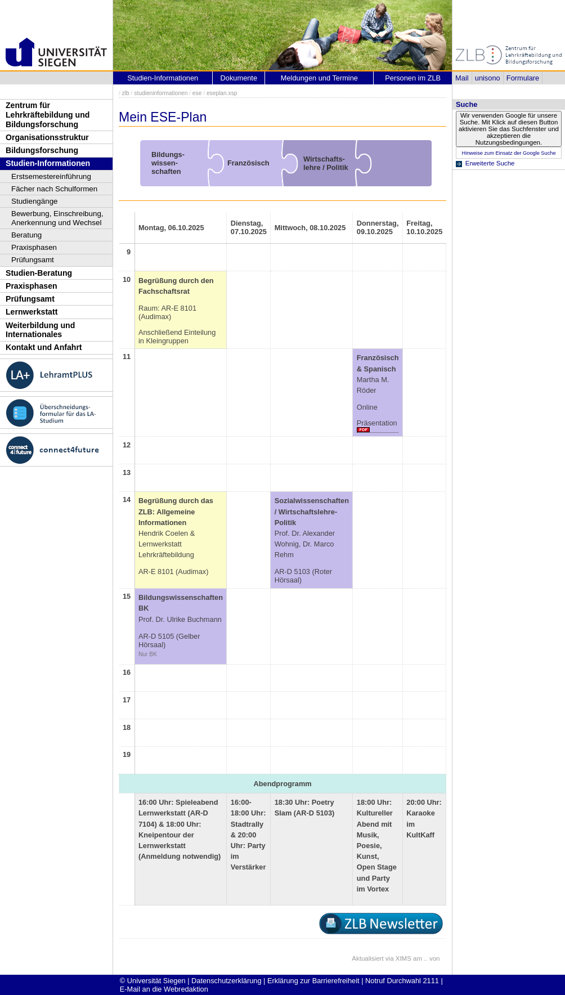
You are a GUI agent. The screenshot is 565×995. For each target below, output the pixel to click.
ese (197, 93)
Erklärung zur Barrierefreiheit (313, 980)
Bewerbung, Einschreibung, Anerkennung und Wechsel (57, 218)
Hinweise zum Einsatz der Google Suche (508, 153)
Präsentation (377, 423)
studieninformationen (160, 93)
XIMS (403, 958)
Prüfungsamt (32, 260)
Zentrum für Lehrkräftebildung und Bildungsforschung (47, 114)
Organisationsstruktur (47, 137)
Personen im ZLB (413, 78)
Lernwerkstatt (31, 311)
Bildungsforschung (42, 150)
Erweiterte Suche (490, 163)
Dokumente (239, 78)
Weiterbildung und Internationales (40, 330)
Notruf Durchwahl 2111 (402, 980)
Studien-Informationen (48, 163)
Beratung (26, 235)
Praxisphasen (34, 247)
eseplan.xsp (222, 93)
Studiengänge (34, 201)
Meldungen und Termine (319, 78)
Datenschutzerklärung (226, 980)
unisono (487, 78)
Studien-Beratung (39, 272)
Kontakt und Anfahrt (44, 347)
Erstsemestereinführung (51, 176)
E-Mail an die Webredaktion (164, 989)
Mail (461, 78)
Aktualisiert (367, 958)
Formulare (522, 78)
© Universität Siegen (153, 980)
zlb (125, 93)
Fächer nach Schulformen (54, 189)
